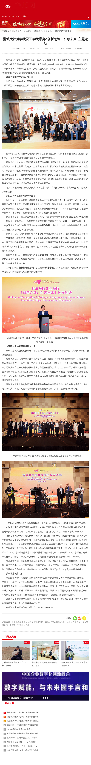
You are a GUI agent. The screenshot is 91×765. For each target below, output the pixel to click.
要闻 (11, 31)
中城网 (5, 31)
